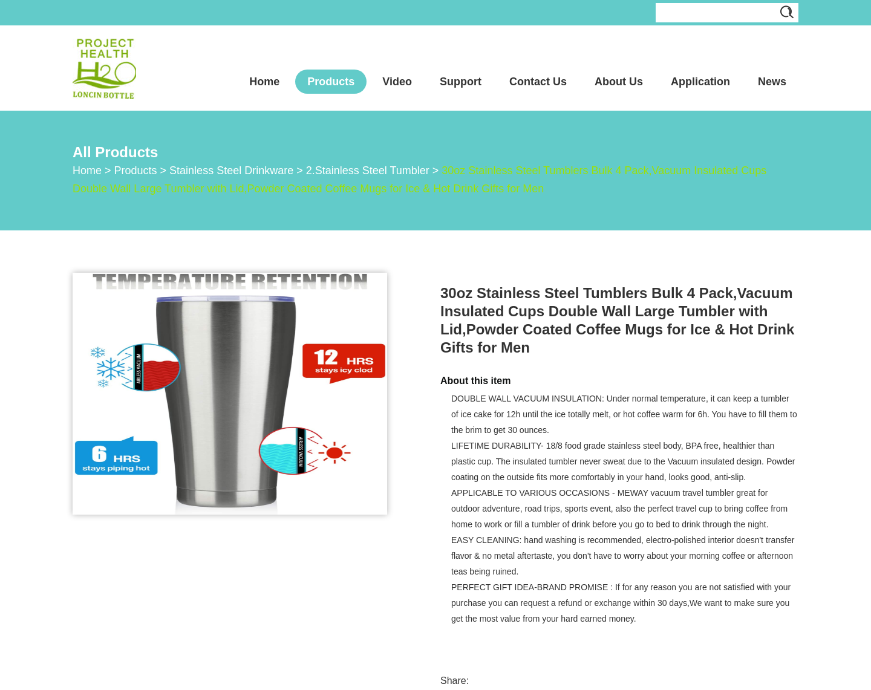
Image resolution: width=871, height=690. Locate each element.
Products (330, 82)
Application (700, 82)
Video (397, 82)
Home (264, 82)
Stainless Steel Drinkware (231, 170)
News (772, 82)
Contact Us (538, 82)
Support (460, 82)
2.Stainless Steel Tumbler (367, 170)
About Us (619, 82)
